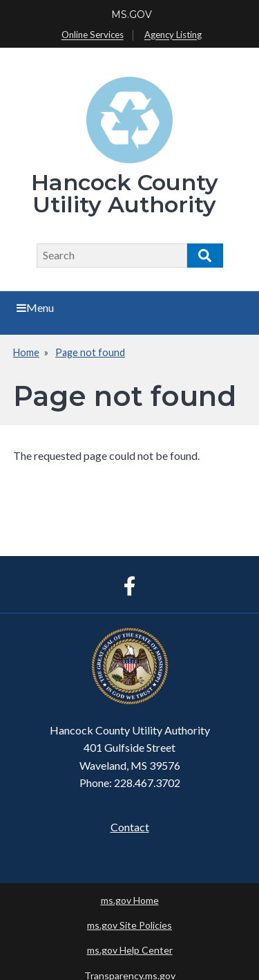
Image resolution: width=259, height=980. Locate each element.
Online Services (92, 35)
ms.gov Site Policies (129, 925)
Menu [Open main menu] (35, 307)
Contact (130, 826)
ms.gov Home (130, 900)
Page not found (90, 352)
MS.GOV (131, 14)
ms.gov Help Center (130, 950)
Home (26, 352)
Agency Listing (173, 35)
